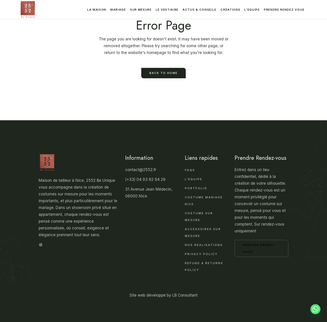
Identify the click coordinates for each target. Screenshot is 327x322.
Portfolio (196, 188)
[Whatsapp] (315, 311)
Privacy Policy (201, 254)
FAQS (190, 170)
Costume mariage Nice (204, 201)
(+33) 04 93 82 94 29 (146, 179)
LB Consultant (185, 295)
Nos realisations (204, 245)
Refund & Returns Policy (204, 266)
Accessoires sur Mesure (203, 232)
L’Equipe (193, 179)
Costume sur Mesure (199, 216)
